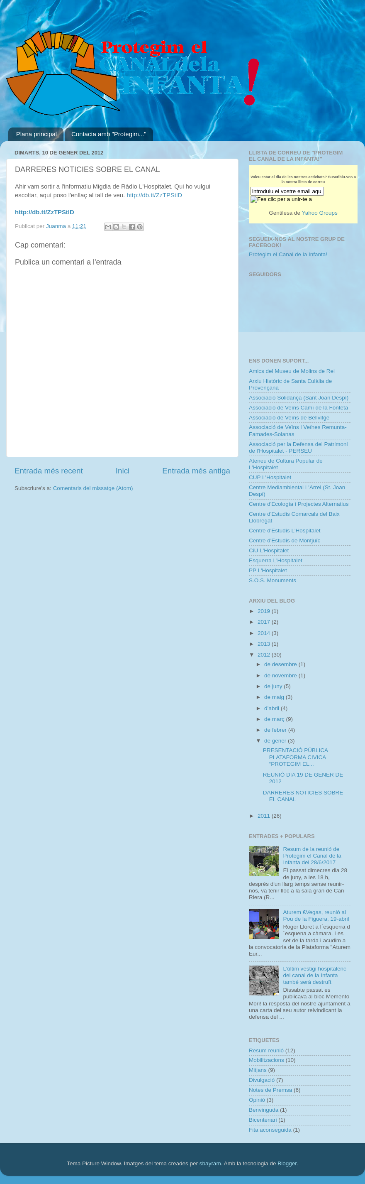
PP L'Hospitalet (268, 570)
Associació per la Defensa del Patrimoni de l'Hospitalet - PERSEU (298, 447)
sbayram (210, 1163)
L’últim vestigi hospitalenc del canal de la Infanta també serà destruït (314, 975)
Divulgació (262, 1080)
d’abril (272, 708)
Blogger (287, 1163)
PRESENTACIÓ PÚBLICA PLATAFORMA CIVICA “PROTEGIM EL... (295, 757)
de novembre (281, 675)
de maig (275, 697)
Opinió (257, 1100)
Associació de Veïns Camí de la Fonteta (298, 407)
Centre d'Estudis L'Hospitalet (285, 530)
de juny (274, 686)
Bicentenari (263, 1120)
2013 (265, 644)
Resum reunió (266, 1050)
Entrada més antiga (196, 470)
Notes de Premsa (270, 1090)
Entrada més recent (49, 470)
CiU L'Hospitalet (269, 550)
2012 (265, 655)
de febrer (276, 730)
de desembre (281, 664)
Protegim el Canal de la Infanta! (288, 254)
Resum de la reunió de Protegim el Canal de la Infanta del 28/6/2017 (312, 855)
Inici (123, 470)
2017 (265, 622)
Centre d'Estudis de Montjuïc (284, 540)
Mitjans (258, 1070)
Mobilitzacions (266, 1060)
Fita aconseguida (270, 1130)
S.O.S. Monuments (272, 580)
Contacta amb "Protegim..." (108, 133)
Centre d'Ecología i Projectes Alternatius (298, 504)
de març (275, 719)
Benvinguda (263, 1110)
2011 (265, 816)
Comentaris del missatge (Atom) (93, 488)
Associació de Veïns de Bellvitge (289, 417)
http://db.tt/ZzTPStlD (154, 195)
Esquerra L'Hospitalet (275, 560)
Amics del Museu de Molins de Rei (292, 371)
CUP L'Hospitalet (270, 477)
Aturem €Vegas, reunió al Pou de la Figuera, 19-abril (316, 915)
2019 (265, 611)
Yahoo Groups (320, 213)
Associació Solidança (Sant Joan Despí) (298, 398)
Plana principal (36, 133)
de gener (276, 741)
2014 (265, 633)
